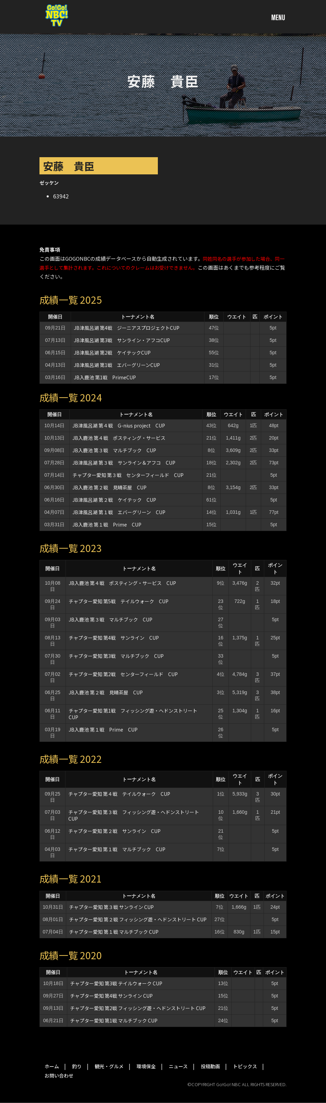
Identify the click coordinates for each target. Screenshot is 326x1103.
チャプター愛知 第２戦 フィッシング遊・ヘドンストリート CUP (138, 919)
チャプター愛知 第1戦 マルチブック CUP (114, 1020)
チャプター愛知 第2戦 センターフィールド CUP (123, 674)
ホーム (52, 1066)
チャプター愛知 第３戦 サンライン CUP (111, 907)
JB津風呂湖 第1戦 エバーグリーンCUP (117, 364)
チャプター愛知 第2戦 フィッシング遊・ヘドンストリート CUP (138, 1008)
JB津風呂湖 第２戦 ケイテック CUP (114, 499)
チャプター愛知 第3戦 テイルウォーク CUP (116, 983)
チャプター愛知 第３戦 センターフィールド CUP (128, 475)
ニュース (178, 1066)
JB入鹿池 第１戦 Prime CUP (109, 524)
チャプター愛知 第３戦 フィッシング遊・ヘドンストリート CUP (136, 815)
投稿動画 (210, 1066)
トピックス (245, 1066)
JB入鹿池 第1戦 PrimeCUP (105, 377)
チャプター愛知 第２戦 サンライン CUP (116, 831)
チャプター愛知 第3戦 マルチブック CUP (116, 655)
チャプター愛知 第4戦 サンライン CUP (116, 637)
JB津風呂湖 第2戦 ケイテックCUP (112, 352)
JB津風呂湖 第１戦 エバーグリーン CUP (118, 512)
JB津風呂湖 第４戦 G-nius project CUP (118, 425)
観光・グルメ (109, 1066)
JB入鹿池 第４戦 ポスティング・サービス (118, 437)
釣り (77, 1066)
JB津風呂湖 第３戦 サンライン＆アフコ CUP (123, 462)
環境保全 (146, 1066)
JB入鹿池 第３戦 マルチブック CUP (114, 450)
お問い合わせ (59, 1075)
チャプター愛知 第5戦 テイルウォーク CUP (118, 601)
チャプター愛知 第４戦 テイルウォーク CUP (119, 793)
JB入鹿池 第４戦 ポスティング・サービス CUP (122, 583)
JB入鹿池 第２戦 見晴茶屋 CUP (109, 487)
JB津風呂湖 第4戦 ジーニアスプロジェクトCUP (126, 327)
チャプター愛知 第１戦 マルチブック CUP (116, 849)
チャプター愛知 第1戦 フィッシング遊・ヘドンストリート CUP (135, 714)
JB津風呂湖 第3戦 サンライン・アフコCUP (122, 340)
